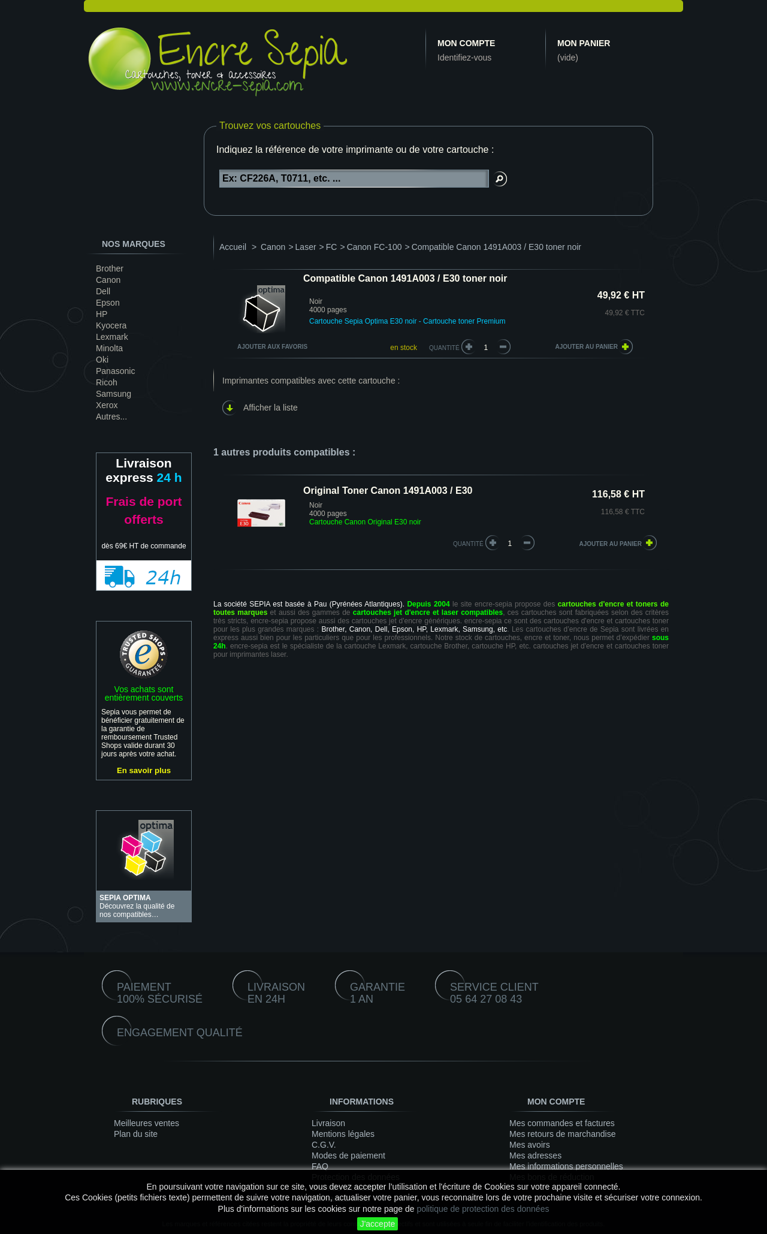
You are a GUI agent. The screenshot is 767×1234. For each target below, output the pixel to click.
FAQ (320, 1166)
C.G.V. (324, 1144)
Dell (103, 291)
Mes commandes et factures (562, 1123)
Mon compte (466, 43)
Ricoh (106, 382)
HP (101, 314)
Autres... (111, 416)
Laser (305, 247)
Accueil (232, 247)
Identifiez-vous (464, 57)
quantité (468, 544)
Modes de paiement (348, 1155)
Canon (108, 280)
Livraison (328, 1123)
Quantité (444, 348)
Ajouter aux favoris (272, 346)
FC (331, 247)
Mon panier (583, 43)
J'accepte (377, 1224)
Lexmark (112, 337)
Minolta (109, 348)
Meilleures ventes (146, 1123)
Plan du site (136, 1134)
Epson (108, 302)
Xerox (107, 405)
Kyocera (111, 325)
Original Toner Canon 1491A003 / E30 (387, 490)
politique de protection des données (482, 1209)
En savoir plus (144, 770)
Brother (109, 268)
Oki (102, 359)
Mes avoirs (529, 1145)
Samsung (113, 394)
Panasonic (115, 371)
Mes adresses (535, 1155)
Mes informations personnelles (566, 1166)
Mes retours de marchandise (562, 1134)
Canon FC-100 (374, 247)
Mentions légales (343, 1134)
